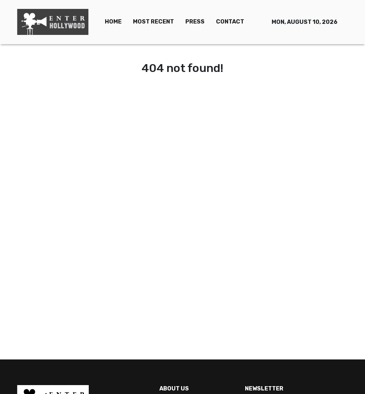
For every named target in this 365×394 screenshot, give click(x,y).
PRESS (195, 21)
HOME (113, 21)
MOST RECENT (153, 21)
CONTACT (230, 21)
